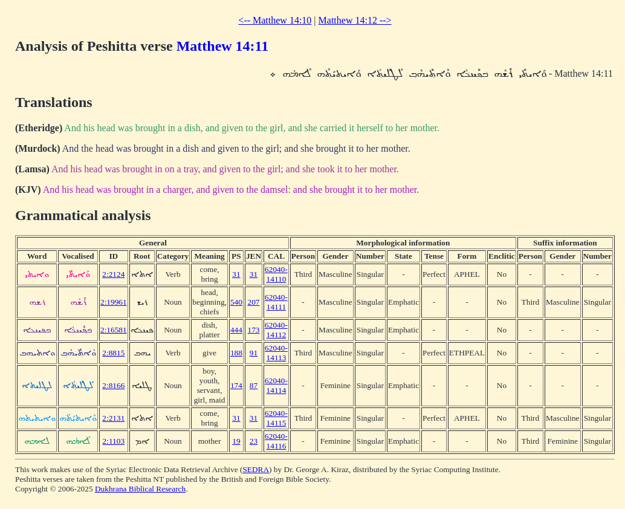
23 (253, 441)
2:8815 (113, 352)
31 (236, 274)
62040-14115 (276, 418)
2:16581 (113, 329)
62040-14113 (276, 352)
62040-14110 (276, 274)
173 (253, 329)
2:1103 (114, 441)
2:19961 (113, 301)
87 (253, 385)
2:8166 (113, 385)
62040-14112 (276, 329)
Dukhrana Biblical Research (140, 488)
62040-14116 (276, 441)
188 (236, 352)
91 (253, 352)
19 (236, 441)
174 (236, 385)
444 (236, 329)
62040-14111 (276, 302)
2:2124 (113, 274)
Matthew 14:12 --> (355, 20)
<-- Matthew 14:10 (274, 20)
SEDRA (255, 469)
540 (236, 301)
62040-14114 (276, 385)
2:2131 (113, 418)
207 (253, 301)
